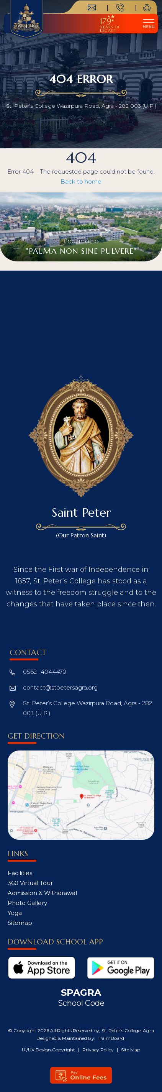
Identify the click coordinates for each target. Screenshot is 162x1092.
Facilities (20, 873)
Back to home (81, 181)
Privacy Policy (98, 1050)
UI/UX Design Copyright (49, 1050)
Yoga (15, 912)
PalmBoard (111, 1038)
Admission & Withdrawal (42, 893)
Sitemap (20, 922)
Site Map (130, 1050)
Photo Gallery (27, 902)
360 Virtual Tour (30, 883)
